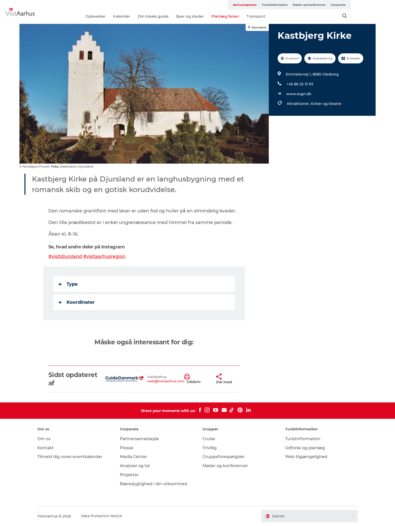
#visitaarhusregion (105, 256)
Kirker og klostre (326, 103)
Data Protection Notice (106, 516)
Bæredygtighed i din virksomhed (156, 483)
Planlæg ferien (247, 16)
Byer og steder (212, 16)
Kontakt (49, 447)
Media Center (136, 456)
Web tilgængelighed (304, 456)
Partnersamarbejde (142, 438)
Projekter (132, 474)
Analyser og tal (137, 465)
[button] (196, 379)
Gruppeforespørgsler (224, 456)
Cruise (209, 438)
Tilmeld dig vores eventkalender (74, 456)
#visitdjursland (65, 256)
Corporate (367, 5)
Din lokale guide (175, 16)
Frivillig (210, 447)
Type (68, 284)
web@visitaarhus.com (166, 381)
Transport (278, 16)
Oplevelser (118, 16)
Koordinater (77, 302)
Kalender (143, 16)
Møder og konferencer (338, 5)
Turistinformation (304, 5)
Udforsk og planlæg (303, 447)
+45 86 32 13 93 (299, 84)
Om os (47, 438)
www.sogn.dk (298, 94)
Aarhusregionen (274, 5)
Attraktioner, (298, 103)
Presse (129, 447)
